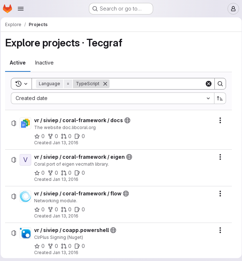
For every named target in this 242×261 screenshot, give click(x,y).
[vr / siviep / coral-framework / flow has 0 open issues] (82, 209)
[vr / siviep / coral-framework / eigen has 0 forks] (55, 173)
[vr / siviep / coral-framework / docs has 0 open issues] (82, 136)
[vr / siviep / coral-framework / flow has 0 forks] (55, 209)
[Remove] (107, 83)
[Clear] (206, 83)
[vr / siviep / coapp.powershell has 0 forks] (55, 246)
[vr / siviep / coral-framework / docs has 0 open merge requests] (68, 136)
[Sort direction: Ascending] (217, 98)
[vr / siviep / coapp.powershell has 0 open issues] (82, 246)
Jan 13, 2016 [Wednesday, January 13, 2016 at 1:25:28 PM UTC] (68, 179)
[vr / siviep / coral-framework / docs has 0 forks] (55, 136)
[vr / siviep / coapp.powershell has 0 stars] (41, 246)
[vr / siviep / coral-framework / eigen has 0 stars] (41, 173)
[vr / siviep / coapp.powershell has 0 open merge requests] (68, 246)
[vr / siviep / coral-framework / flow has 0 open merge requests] (68, 209)
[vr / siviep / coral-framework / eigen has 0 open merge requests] (68, 173)
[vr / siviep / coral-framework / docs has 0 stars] (41, 136)
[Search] (157, 83)
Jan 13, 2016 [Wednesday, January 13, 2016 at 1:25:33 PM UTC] (68, 216)
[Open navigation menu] (20, 8)
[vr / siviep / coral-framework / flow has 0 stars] (41, 209)
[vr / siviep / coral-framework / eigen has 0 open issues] (82, 173)
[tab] (20, 63)
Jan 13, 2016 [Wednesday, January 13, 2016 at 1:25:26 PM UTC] (68, 142)
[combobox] (112, 98)
